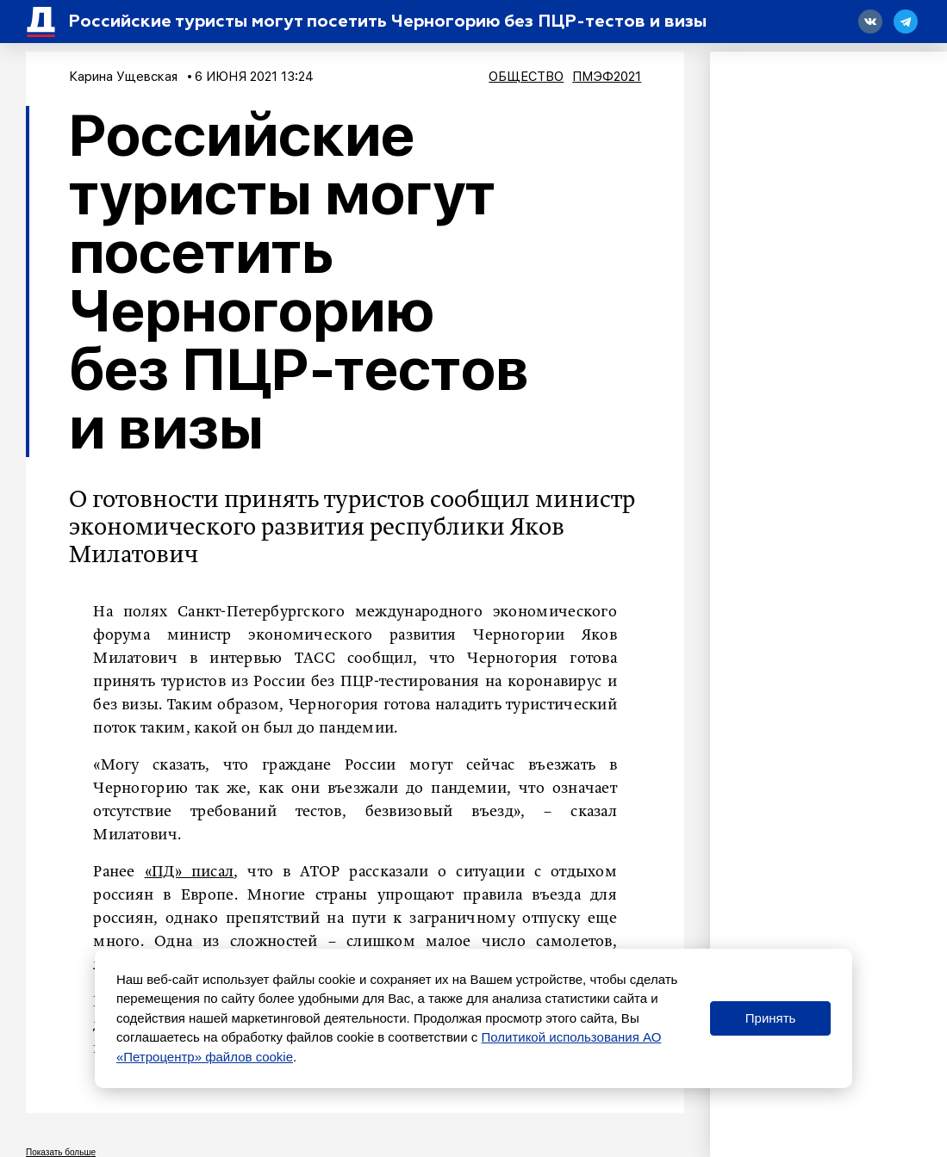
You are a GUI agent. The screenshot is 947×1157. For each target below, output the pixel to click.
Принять (770, 1018)
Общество (526, 76)
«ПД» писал (189, 872)
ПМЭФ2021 (606, 76)
